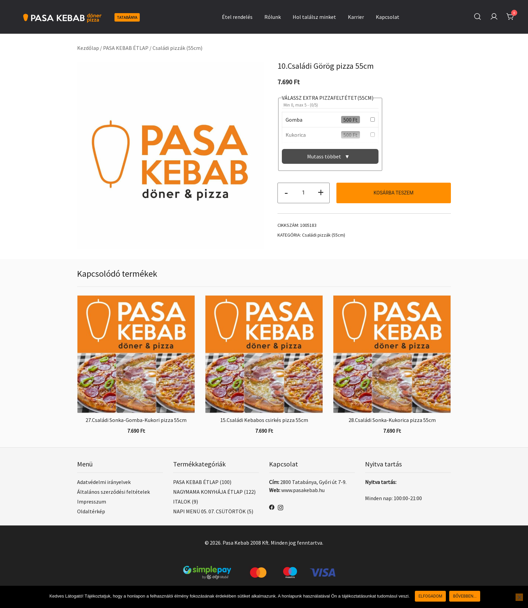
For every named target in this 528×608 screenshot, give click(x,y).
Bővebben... (464, 596)
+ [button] (321, 192)
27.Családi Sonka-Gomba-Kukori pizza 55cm (136, 420)
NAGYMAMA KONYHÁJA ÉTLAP (208, 491)
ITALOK (182, 501)
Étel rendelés (237, 16)
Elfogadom (430, 596)
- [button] (286, 192)
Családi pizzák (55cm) (177, 47)
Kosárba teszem (393, 192)
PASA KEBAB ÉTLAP (125, 47)
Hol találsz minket (314, 16)
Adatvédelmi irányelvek (104, 482)
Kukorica (296, 134)
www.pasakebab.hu (303, 490)
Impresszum (91, 501)
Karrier (356, 16)
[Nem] (519, 597)
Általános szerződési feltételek (113, 491)
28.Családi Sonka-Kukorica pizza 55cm (392, 420)
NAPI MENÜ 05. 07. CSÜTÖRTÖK (209, 511)
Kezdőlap (88, 47)
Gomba (294, 119)
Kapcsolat (387, 16)
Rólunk (272, 16)
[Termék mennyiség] (303, 193)
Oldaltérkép (91, 511)
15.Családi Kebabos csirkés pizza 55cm (264, 420)
